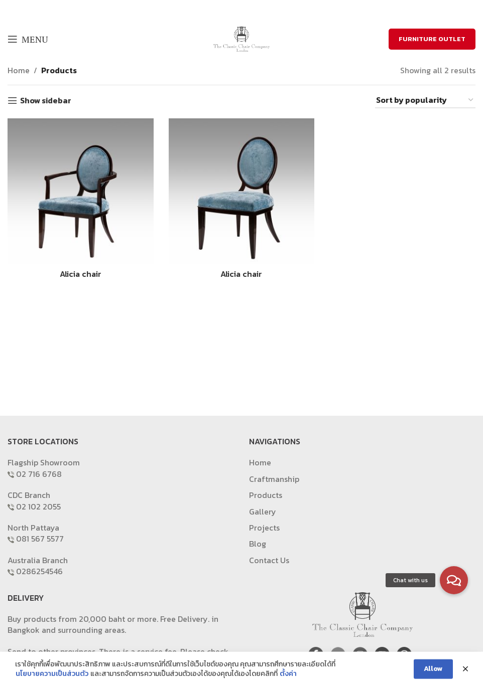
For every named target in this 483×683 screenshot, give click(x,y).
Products (59, 70)
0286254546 (39, 571)
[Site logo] (241, 38)
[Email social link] (247, 10)
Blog (257, 544)
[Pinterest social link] (260, 10)
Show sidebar (45, 100)
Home (19, 70)
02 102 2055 (38, 506)
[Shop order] (425, 100)
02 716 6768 (39, 474)
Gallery (262, 511)
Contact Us (269, 560)
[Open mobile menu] (28, 39)
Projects (264, 528)
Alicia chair (80, 274)
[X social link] (233, 10)
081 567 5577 (40, 539)
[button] (454, 580)
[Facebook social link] (222, 10)
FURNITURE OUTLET (432, 39)
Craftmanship (274, 479)
